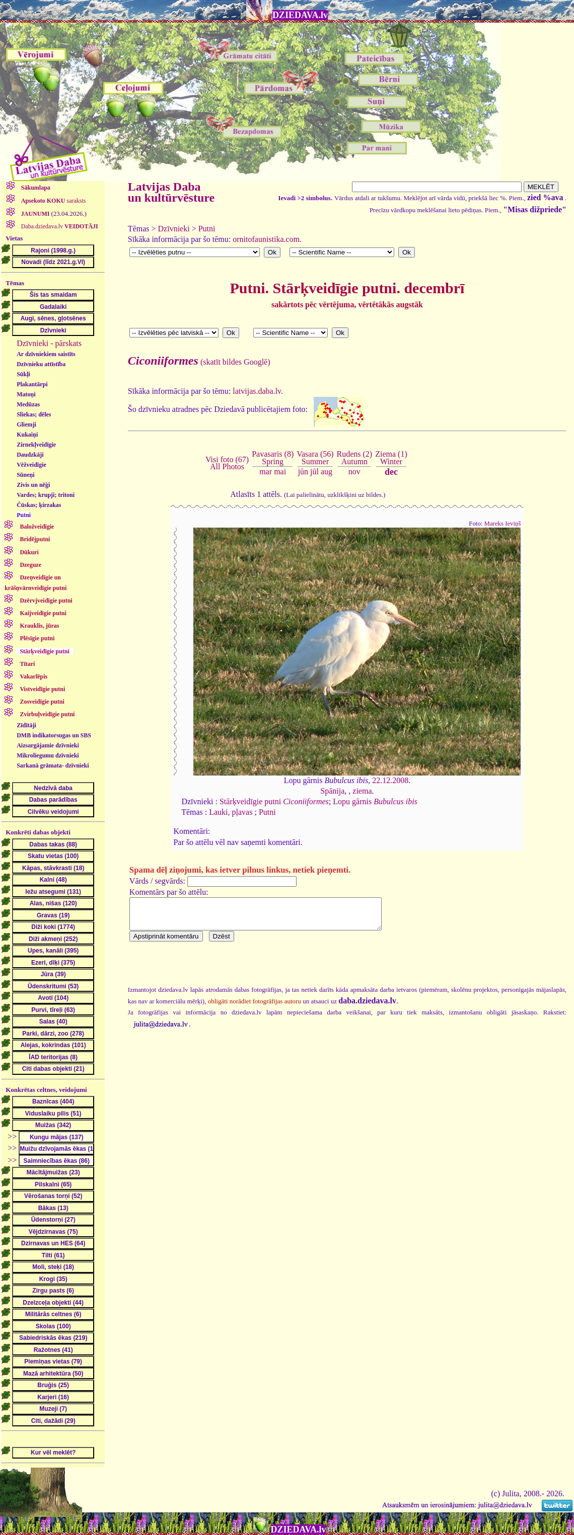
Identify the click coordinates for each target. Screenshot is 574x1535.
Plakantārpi (32, 384)
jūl (314, 471)
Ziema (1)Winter (391, 457)
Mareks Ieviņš (502, 523)
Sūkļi (23, 374)
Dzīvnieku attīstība (41, 364)
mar (265, 471)
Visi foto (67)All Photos (227, 463)
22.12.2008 (390, 780)
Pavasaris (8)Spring (273, 457)
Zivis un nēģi (33, 484)
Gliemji (26, 424)
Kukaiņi (27, 434)
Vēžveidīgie (31, 464)
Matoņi (26, 394)
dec (391, 472)
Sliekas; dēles (34, 414)
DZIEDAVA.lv (300, 15)
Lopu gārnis (375, 801)
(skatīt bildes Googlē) (199, 362)
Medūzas (28, 404)
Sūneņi (25, 474)
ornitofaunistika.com (266, 239)
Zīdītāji (26, 725)
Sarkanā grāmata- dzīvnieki (53, 765)
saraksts (53, 200)
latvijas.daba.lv (257, 391)
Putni (24, 515)
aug (326, 471)
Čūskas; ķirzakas (39, 504)
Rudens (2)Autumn (355, 457)
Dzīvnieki (174, 228)
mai (280, 471)
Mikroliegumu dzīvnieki (48, 755)
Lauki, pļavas (230, 812)
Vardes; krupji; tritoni (46, 494)
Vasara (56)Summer (315, 457)
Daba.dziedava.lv (59, 226)
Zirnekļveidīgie (36, 444)
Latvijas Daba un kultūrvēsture (171, 192)
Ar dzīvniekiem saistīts (46, 354)
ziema (362, 791)
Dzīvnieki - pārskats (49, 343)
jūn (303, 471)
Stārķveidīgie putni (274, 801)
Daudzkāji (30, 454)
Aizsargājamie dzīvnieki (48, 745)
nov (354, 471)
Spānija (332, 791)
